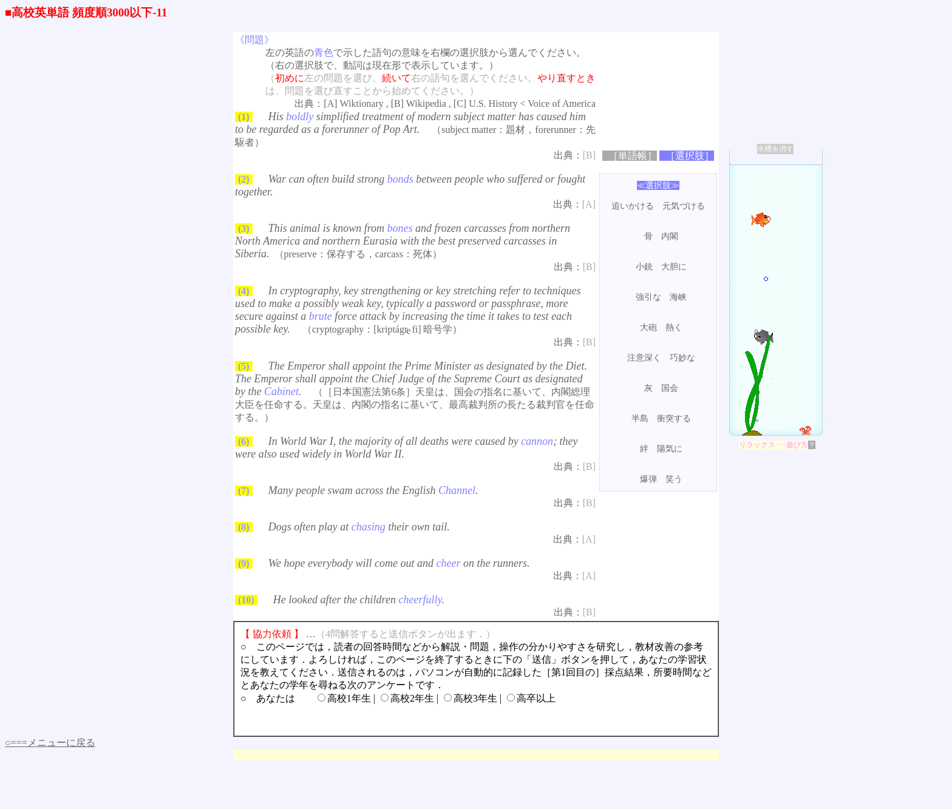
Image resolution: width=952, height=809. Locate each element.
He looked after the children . (358, 600)
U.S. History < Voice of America (532, 103)
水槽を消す (775, 148)
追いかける (632, 206)
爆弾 (648, 479)
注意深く (644, 357)
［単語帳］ (632, 156)
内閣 (669, 236)
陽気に (669, 448)
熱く (673, 327)
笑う (673, 479)
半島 (639, 418)
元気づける (683, 206)
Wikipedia (426, 103)
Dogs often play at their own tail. (359, 527)
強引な (648, 297)
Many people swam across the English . (373, 490)
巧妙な (682, 357)
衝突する (674, 418)
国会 (669, 388)
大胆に (674, 266)
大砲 (648, 327)
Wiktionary (362, 103)
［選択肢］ (689, 156)
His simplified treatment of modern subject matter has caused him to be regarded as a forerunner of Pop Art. (410, 122)
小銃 (644, 266)
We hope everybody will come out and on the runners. (399, 563)
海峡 (678, 297)
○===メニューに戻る (50, 742)
